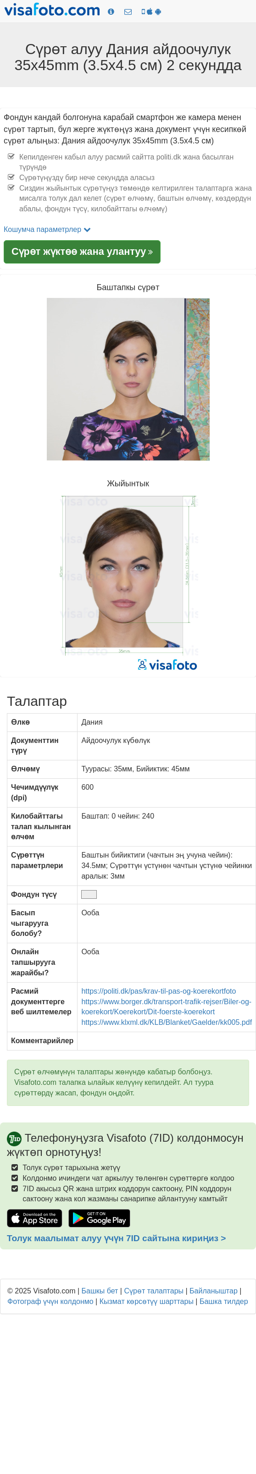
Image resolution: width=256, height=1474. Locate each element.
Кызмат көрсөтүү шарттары (147, 1301)
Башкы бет (100, 1291)
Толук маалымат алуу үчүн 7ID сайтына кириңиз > (116, 1238)
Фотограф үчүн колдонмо (50, 1301)
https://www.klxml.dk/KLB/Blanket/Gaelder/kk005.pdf (166, 1022)
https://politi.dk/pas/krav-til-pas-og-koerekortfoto (158, 991)
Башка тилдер (224, 1301)
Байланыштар (213, 1291)
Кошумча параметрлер (47, 229)
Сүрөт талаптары (154, 1291)
